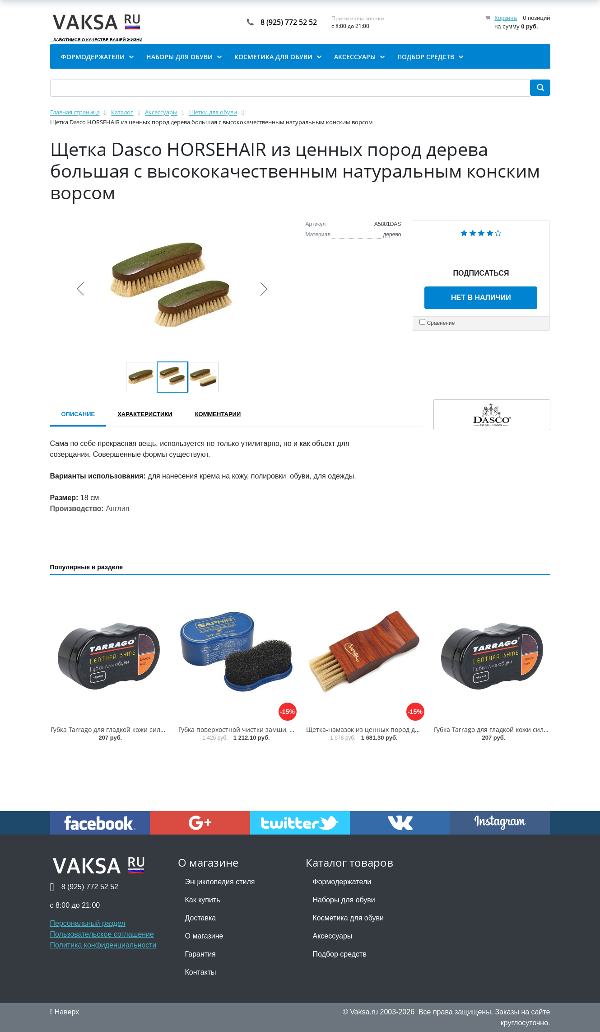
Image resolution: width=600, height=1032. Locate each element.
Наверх (64, 1012)
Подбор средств (340, 954)
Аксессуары (333, 936)
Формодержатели (342, 882)
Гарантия (200, 954)
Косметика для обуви (348, 918)
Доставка (200, 918)
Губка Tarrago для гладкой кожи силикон (496, 729)
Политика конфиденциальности (103, 945)
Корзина (505, 17)
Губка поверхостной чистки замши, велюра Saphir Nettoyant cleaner (284, 729)
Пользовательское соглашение (102, 934)
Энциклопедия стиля (220, 882)
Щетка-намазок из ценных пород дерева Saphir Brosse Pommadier (410, 729)
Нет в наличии (481, 297)
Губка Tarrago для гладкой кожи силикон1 (115, 729)
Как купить (202, 900)
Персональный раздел (88, 923)
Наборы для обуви (344, 900)
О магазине (204, 936)
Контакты (200, 972)
